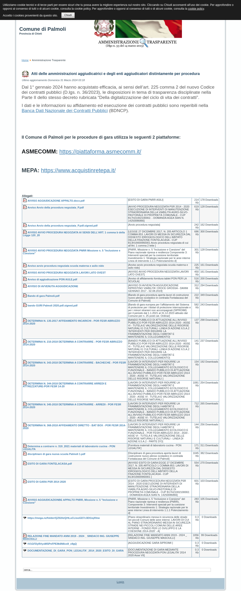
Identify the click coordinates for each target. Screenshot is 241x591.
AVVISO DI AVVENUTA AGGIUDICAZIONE (53, 286)
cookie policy (196, 8)
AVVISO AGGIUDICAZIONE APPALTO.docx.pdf (56, 200)
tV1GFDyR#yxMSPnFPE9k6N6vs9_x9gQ (52, 543)
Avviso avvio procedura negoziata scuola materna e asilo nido (66, 265)
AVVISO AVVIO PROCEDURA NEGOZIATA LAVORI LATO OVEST (67, 272)
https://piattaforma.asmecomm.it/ (100, 151)
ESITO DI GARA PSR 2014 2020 (47, 481)
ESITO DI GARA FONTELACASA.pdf (50, 463)
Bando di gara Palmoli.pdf (44, 295)
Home (25, 60)
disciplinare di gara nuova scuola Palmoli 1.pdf (56, 454)
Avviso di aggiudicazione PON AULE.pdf (52, 279)
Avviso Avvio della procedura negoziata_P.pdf (56, 207)
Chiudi (68, 15)
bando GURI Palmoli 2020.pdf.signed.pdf (52, 305)
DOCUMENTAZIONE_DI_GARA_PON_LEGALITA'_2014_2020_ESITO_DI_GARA (76, 550)
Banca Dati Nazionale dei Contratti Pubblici (65, 110)
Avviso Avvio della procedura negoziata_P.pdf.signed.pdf (62, 225)
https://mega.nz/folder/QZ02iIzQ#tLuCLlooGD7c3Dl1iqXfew (64, 518)
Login (120, 581)
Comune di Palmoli (42, 29)
